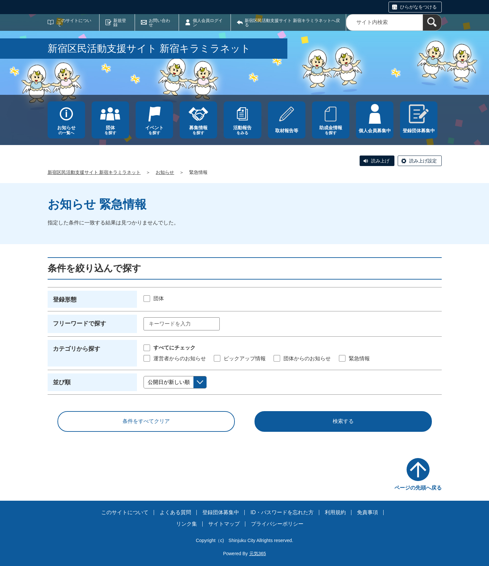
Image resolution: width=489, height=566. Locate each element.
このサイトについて (74, 22)
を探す (110, 130)
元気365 (257, 553)
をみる (242, 130)
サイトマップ (224, 524)
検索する (343, 421)
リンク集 (186, 524)
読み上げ (380, 160)
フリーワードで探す (79, 323)
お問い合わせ (159, 22)
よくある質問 (175, 512)
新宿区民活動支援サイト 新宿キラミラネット (94, 172)
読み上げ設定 (423, 160)
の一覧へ (66, 130)
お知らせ (165, 172)
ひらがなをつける (418, 7)
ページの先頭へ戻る (418, 488)
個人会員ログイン (208, 22)
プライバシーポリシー (277, 524)
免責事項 (367, 512)
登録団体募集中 (220, 512)
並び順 (62, 382)
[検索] (432, 22)
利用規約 (335, 512)
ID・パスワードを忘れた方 (282, 512)
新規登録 (119, 22)
